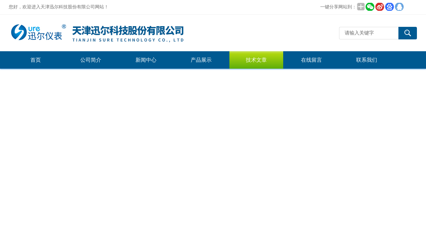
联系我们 (366, 60)
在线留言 (311, 60)
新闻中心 (145, 60)
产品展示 (201, 60)
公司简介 (90, 60)
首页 (35, 60)
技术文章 (256, 60)
